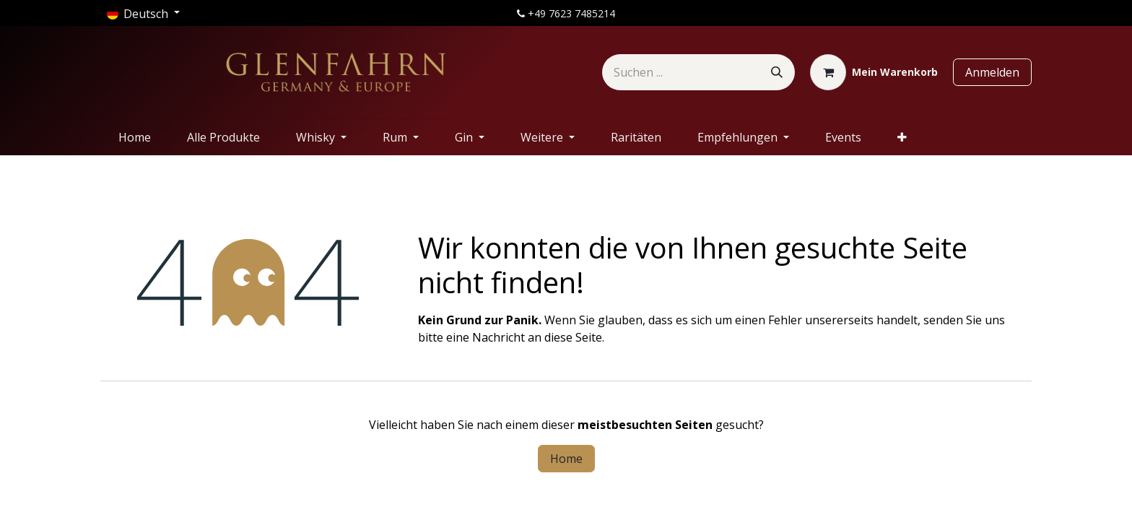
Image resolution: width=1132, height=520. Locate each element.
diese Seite (573, 337)
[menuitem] (134, 137)
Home (566, 459)
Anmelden (992, 72)
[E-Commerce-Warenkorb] (874, 72)
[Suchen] (777, 72)
